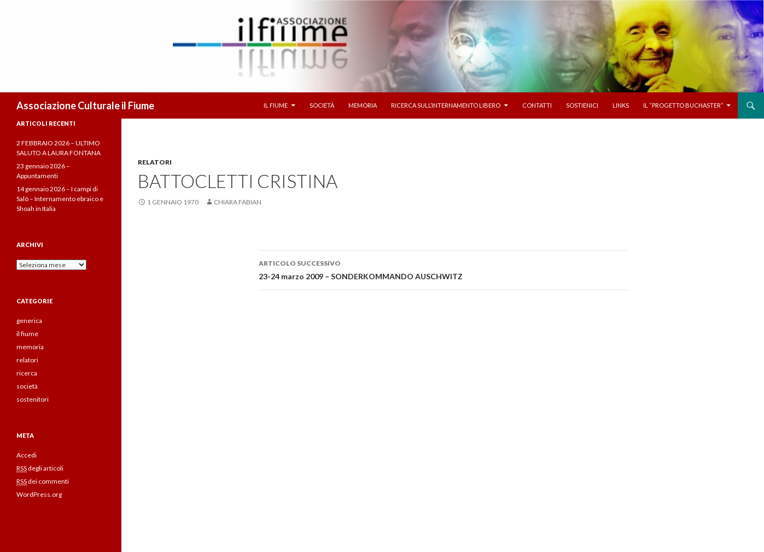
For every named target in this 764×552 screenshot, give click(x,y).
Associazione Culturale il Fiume (85, 105)
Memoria (362, 105)
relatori (155, 162)
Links (621, 105)
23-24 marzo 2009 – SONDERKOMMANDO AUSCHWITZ (443, 269)
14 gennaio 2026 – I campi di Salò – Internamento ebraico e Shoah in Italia (59, 199)
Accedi (26, 455)
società (27, 386)
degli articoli (39, 468)
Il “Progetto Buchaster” (683, 105)
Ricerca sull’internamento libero (445, 105)
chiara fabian (237, 202)
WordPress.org (39, 494)
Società (322, 105)
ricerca (26, 373)
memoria (30, 347)
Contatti (537, 105)
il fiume (27, 334)
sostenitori (32, 399)
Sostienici (582, 105)
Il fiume (276, 105)
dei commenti (42, 481)
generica (29, 320)
